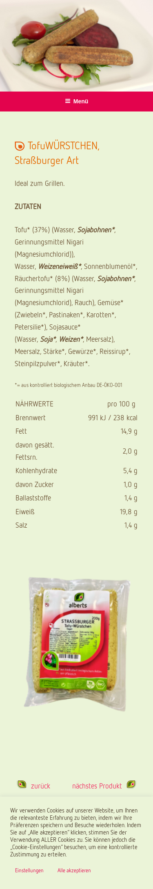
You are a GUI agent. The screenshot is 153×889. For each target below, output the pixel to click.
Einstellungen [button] (29, 870)
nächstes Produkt (97, 785)
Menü (77, 101)
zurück (40, 785)
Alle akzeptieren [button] (74, 870)
